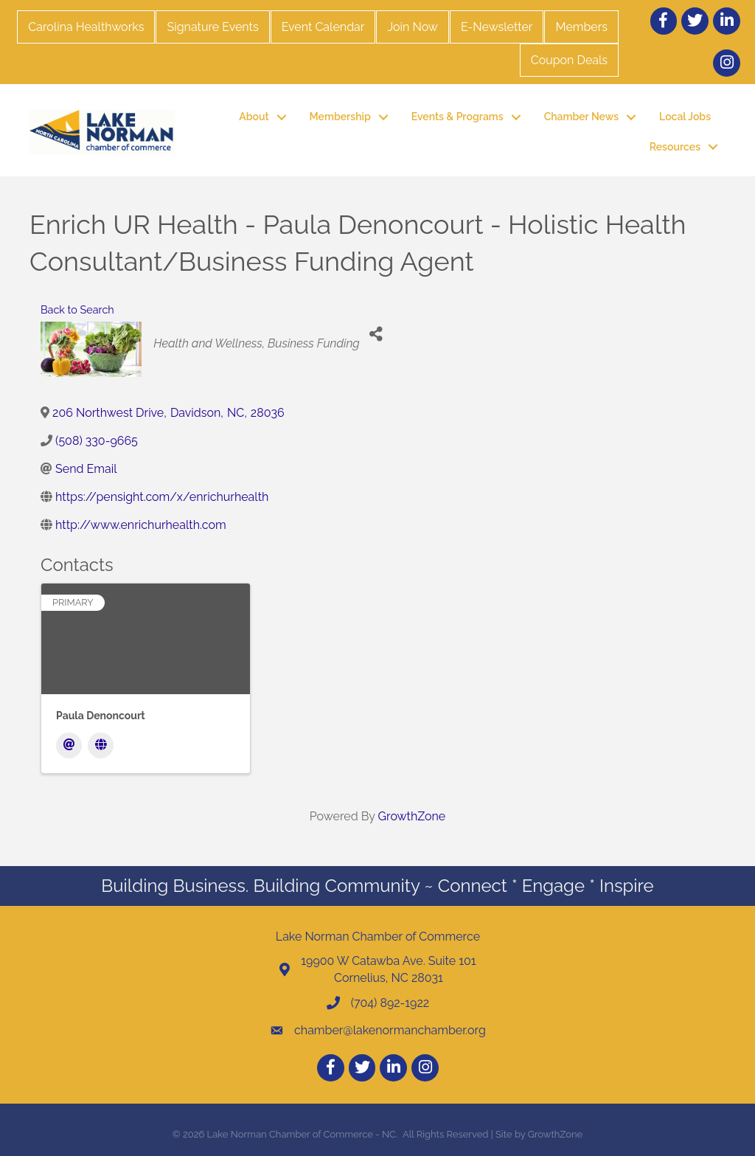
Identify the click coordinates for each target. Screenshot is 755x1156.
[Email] (69, 745)
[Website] (101, 745)
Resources (675, 147)
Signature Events (212, 27)
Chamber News (581, 116)
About (253, 116)
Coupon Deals (569, 60)
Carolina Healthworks (86, 27)
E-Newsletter (497, 27)
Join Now (412, 27)
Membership (340, 116)
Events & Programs (457, 116)
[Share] (376, 334)
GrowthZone (412, 816)
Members (581, 27)
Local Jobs (685, 116)
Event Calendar (323, 27)
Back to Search (77, 309)
